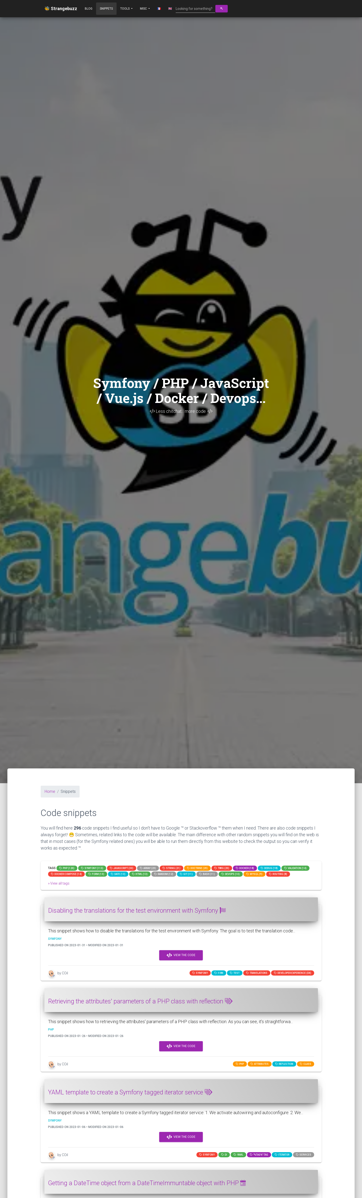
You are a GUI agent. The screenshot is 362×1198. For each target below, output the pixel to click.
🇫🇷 (159, 8)
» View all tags (58, 883)
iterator (282, 1154)
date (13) (118, 874)
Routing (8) (278, 874)
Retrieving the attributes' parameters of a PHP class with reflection (140, 1001)
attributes (260, 1064)
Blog (88, 8)
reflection (284, 1064)
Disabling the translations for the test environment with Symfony (137, 910)
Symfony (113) (92, 868)
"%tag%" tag (259, 1154)
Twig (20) (221, 868)
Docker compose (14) (66, 874)
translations (256, 973)
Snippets (106, 8)
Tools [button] (125, 8)
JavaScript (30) (121, 868)
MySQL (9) (254, 874)
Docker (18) (245, 868)
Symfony (200, 973)
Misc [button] (144, 8)
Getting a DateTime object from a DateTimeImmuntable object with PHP (147, 1183)
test (235, 973)
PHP (240, 1064)
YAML (238, 1154)
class (305, 1064)
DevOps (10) (231, 874)
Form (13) (96, 874)
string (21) (171, 868)
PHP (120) (66, 868)
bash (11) (207, 874)
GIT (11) (186, 874)
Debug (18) (269, 868)
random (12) (163, 874)
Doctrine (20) (197, 868)
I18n (218, 973)
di (224, 1154)
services (303, 1154)
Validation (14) (295, 868)
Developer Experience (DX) (292, 973)
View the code (181, 955)
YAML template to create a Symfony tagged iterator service (130, 1092)
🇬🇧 (170, 8)
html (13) (140, 874)
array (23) (148, 868)
